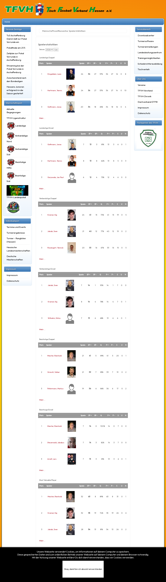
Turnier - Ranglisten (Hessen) (16, 240)
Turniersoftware (146, 41)
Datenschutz (13, 280)
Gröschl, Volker (53, 372)
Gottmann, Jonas (54, 107)
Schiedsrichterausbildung (148, 63)
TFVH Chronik (144, 96)
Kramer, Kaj (52, 215)
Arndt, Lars (51, 459)
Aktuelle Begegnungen (14, 111)
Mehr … (42, 118)
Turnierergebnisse (16, 232)
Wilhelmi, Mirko (54, 318)
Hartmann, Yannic (55, 90)
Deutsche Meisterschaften (15, 258)
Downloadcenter (146, 35)
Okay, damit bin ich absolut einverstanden (83, 569)
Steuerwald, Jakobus (55, 442)
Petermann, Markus (55, 388)
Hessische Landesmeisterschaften (17, 249)
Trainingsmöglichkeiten (148, 58)
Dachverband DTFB (147, 101)
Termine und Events (16, 227)
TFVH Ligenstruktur (16, 118)
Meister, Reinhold (54, 356)
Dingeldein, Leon (54, 74)
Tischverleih (144, 69)
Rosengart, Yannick (55, 248)
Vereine (141, 85)
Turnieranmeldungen (148, 46)
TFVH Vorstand (145, 90)
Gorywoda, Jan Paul (56, 177)
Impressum (12, 275)
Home (7, 22)
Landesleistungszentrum (148, 52)
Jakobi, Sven (52, 231)
